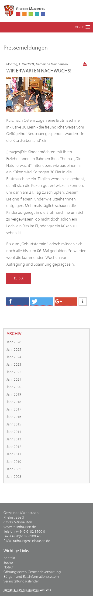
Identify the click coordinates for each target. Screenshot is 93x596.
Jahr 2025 (14, 349)
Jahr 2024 (14, 357)
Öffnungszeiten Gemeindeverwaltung (32, 572)
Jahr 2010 (14, 462)
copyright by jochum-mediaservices (21, 589)
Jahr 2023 (14, 364)
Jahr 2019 (14, 394)
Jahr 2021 (14, 379)
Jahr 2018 (14, 402)
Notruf (8, 567)
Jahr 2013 (14, 439)
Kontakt (9, 558)
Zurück (19, 278)
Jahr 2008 (14, 477)
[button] (17, 301)
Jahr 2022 (14, 372)
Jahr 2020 (14, 387)
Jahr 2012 (14, 447)
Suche (8, 562)
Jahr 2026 (14, 342)
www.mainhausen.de (19, 527)
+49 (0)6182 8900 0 (30, 531)
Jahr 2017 (14, 409)
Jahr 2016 (14, 417)
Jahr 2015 (14, 424)
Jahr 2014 (14, 432)
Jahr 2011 (14, 454)
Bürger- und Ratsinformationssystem (31, 577)
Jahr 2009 (14, 469)
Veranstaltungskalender (21, 581)
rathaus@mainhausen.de (31, 541)
